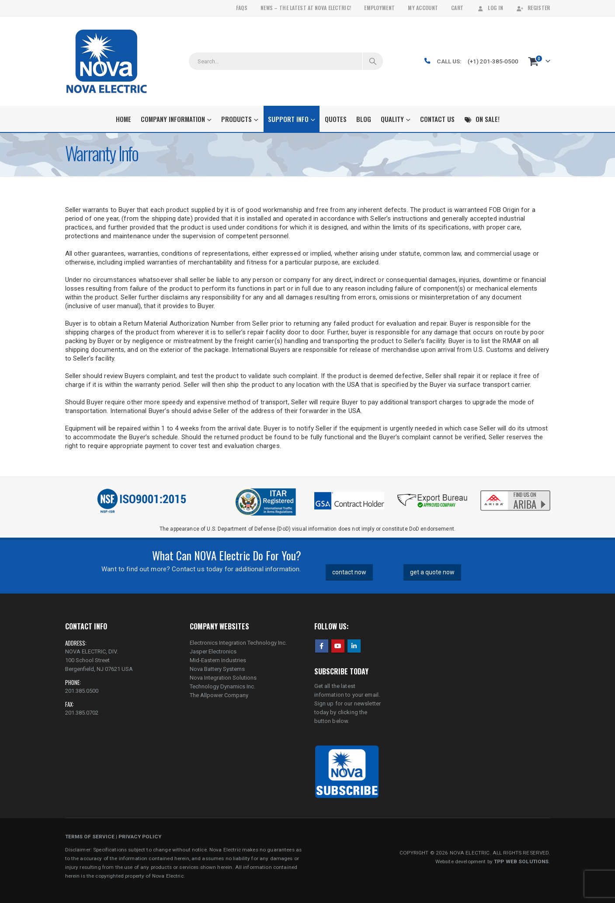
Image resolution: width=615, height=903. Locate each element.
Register (533, 7)
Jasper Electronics (213, 651)
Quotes (336, 119)
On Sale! (482, 119)
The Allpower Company (219, 695)
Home (123, 119)
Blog (363, 119)
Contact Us (437, 119)
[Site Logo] (106, 61)
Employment (379, 7)
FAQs (241, 7)
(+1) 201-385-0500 (493, 61)
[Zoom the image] (515, 491)
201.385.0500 (81, 691)
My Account (423, 7)
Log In (489, 7)
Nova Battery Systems (217, 669)
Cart (457, 7)
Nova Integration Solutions (223, 677)
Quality (392, 119)
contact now (349, 572)
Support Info (288, 119)
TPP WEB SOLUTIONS (521, 861)
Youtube (337, 646)
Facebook (321, 646)
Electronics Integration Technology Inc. (238, 642)
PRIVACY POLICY (139, 837)
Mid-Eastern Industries (218, 660)
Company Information (173, 119)
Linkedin (354, 646)
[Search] (373, 61)
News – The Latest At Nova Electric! (306, 7)
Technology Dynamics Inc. (222, 686)
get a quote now (432, 572)
